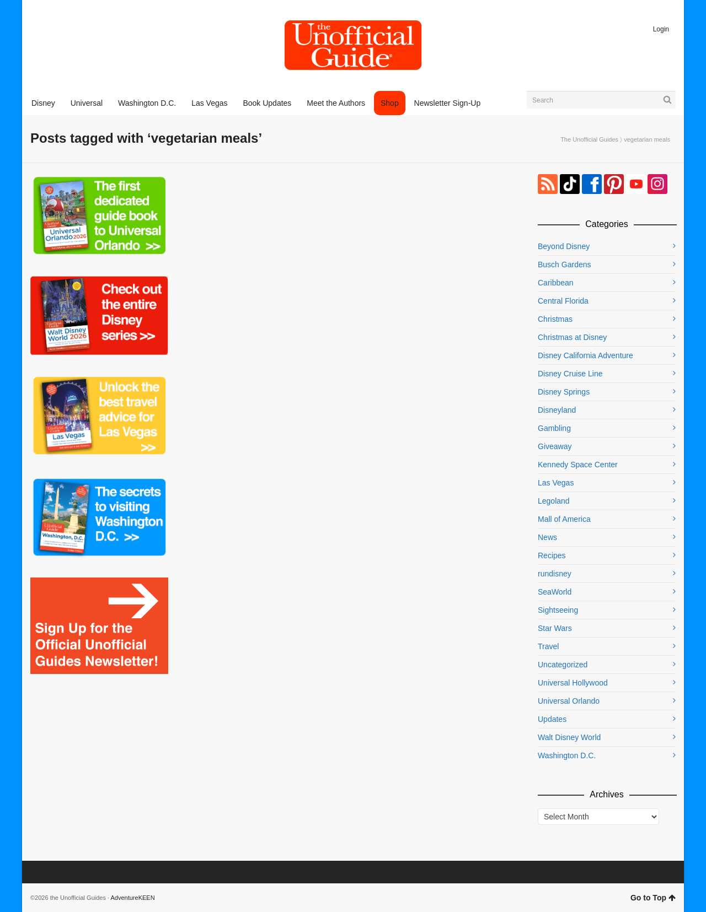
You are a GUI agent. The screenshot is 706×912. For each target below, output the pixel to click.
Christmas (555, 319)
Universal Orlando (569, 701)
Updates (552, 719)
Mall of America (564, 519)
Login (661, 29)
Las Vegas (556, 482)
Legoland (554, 501)
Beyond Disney (564, 246)
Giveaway (554, 446)
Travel (548, 646)
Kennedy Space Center (578, 464)
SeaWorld (554, 591)
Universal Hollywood (573, 682)
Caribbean (556, 282)
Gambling (554, 428)
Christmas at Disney (572, 337)
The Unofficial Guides (589, 139)
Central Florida (563, 300)
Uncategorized (562, 664)
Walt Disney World (569, 737)
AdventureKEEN (133, 897)
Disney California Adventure (585, 355)
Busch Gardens (564, 264)
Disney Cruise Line (570, 373)
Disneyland (557, 410)
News (547, 537)
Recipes (552, 555)
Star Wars (555, 628)
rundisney (554, 573)
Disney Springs (564, 391)
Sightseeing (558, 610)
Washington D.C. (567, 755)
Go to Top (653, 897)
